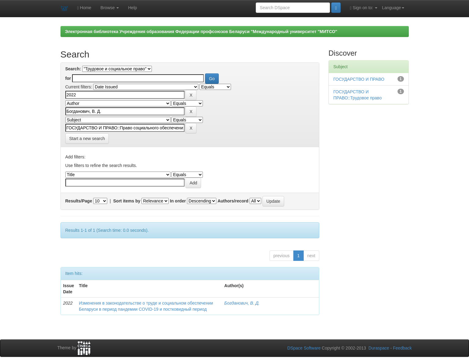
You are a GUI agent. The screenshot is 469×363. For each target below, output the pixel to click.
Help (132, 7)
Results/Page (78, 200)
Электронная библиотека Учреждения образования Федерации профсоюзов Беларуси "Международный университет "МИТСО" (201, 31)
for (68, 78)
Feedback (402, 348)
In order (178, 200)
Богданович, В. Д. (242, 303)
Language (393, 7)
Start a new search (87, 138)
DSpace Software (304, 348)
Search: (73, 68)
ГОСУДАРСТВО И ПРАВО (358, 79)
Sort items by (127, 200)
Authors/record (233, 200)
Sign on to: (363, 7)
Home (84, 7)
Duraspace (378, 348)
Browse (110, 7)
